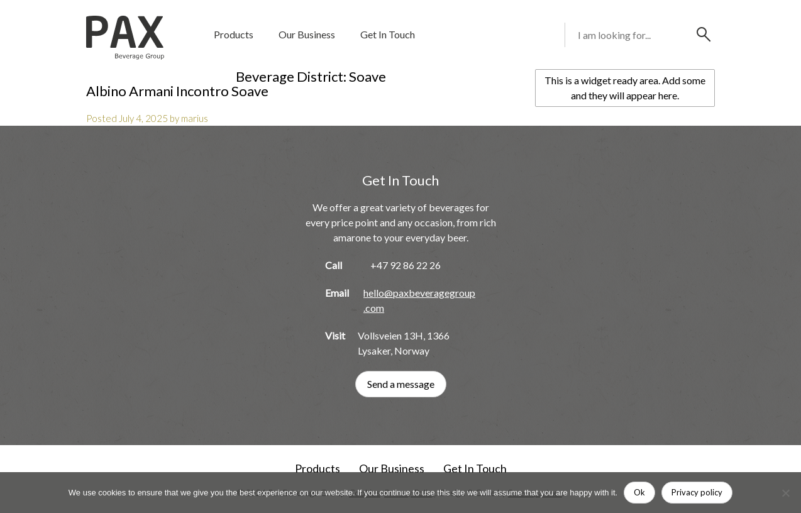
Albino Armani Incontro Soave (177, 90)
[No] (785, 493)
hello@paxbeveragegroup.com (419, 300)
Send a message (400, 384)
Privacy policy (696, 492)
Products (233, 34)
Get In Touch (387, 34)
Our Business (307, 34)
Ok (639, 492)
